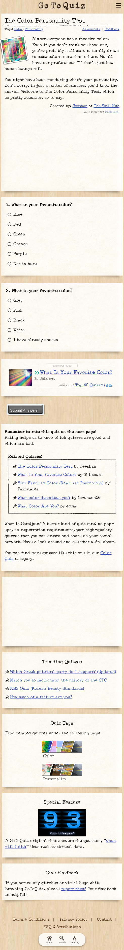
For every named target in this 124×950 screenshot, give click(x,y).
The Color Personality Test (45, 466)
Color (18, 29)
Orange (16, 244)
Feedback (112, 29)
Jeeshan (80, 106)
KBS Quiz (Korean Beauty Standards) (47, 688)
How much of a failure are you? (41, 697)
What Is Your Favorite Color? (76, 372)
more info (111, 112)
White (15, 330)
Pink (14, 310)
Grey (14, 300)
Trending (74, 940)
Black (15, 320)
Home (49, 940)
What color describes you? (44, 498)
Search (62, 940)
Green (15, 234)
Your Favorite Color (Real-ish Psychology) (61, 483)
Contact (104, 919)
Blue (14, 214)
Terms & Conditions (31, 919)
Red (13, 224)
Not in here (21, 264)
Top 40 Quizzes (90, 385)
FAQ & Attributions (61, 927)
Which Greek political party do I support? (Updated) (63, 672)
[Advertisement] (62, 151)
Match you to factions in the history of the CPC (58, 680)
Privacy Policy (73, 919)
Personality (34, 29)
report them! (73, 889)
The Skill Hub (106, 106)
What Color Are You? (38, 506)
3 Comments (91, 29)
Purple (16, 254)
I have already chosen (32, 340)
